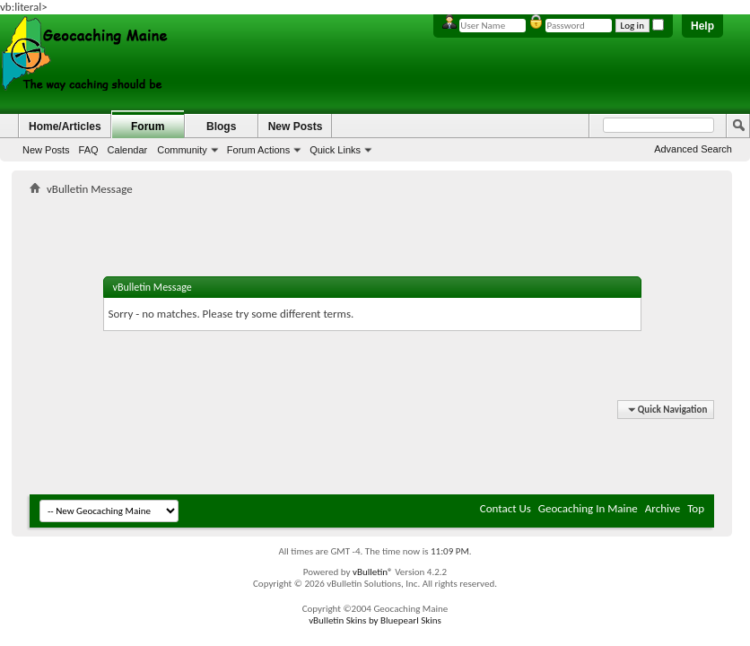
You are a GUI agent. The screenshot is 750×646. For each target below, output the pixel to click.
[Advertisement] (372, 211)
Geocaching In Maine (588, 508)
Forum (147, 126)
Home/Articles (65, 126)
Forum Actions (258, 149)
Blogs (221, 126)
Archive (662, 508)
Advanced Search (693, 149)
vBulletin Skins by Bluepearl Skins (375, 620)
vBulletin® (373, 572)
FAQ (89, 149)
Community (182, 149)
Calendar (128, 149)
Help (702, 26)
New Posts (46, 149)
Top (695, 508)
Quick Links (335, 149)
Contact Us (505, 508)
